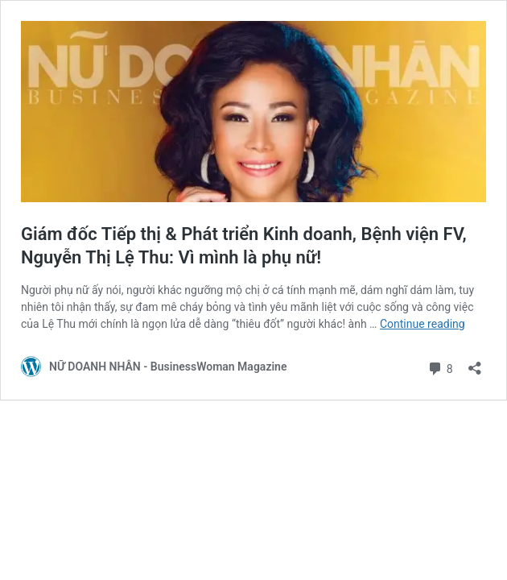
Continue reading (422, 323)
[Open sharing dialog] (475, 362)
